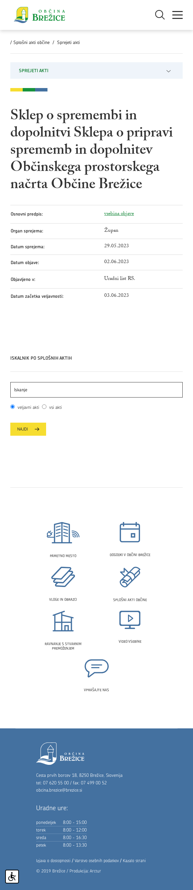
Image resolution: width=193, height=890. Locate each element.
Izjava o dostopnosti (53, 861)
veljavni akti (28, 407)
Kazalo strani (134, 861)
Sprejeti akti (68, 42)
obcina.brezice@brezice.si (59, 790)
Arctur (95, 871)
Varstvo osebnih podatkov (97, 861)
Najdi (28, 429)
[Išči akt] (96, 390)
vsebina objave (119, 214)
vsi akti (54, 407)
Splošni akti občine (31, 42)
